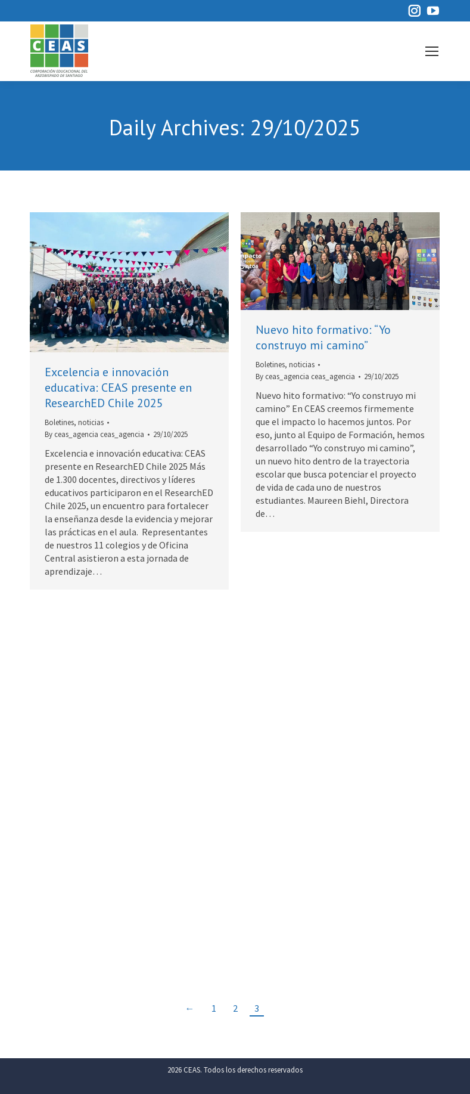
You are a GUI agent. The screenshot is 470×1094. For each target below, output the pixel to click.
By (94, 434)
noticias (91, 422)
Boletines (59, 422)
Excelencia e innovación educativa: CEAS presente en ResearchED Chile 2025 (118, 387)
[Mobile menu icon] (432, 51)
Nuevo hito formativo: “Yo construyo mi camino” (323, 337)
